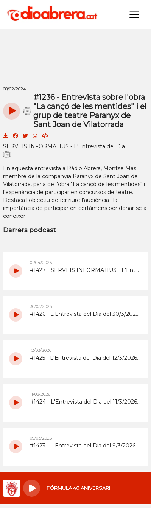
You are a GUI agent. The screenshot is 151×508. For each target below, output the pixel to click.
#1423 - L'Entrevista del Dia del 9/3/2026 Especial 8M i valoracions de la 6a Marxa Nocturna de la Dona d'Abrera (85, 445)
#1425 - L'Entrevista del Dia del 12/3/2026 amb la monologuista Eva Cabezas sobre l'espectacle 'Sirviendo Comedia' (85, 357)
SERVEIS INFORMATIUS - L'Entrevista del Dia (64, 146)
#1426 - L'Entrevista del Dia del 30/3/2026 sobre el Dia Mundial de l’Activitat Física (85, 314)
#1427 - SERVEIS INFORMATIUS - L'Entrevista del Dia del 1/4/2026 (85, 270)
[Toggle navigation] (134, 14)
